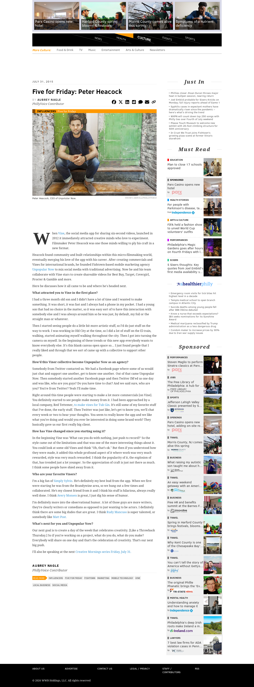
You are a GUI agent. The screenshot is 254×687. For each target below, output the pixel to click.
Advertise (71, 668)
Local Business (41, 585)
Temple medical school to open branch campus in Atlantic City (192, 301)
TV (81, 50)
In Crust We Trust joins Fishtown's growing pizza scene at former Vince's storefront (190, 135)
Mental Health (179, 597)
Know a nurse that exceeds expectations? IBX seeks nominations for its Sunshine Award (193, 316)
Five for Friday (67, 111)
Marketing (103, 578)
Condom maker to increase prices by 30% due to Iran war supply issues (194, 331)
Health (121, 38)
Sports (190, 38)
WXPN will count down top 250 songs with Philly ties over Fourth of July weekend (194, 117)
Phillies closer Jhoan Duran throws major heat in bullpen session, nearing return (193, 94)
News (98, 38)
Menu (38, 40)
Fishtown (89, 578)
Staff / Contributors (171, 670)
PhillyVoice (57, 40)
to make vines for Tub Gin (91, 405)
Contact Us (104, 668)
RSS (197, 668)
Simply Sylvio (63, 481)
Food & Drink (65, 50)
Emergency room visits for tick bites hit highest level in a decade (192, 294)
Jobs (173, 377)
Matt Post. (60, 517)
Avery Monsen (67, 495)
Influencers (46, 111)
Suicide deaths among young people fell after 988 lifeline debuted (192, 308)
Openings (176, 417)
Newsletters (157, 50)
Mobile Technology (122, 578)
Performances (179, 240)
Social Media (59, 585)
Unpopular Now (43, 269)
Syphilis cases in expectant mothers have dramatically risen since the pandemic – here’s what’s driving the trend (193, 109)
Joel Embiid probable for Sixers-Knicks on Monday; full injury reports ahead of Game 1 (194, 101)
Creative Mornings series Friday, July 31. (103, 552)
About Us (38, 668)
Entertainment (111, 50)
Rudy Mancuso (117, 512)
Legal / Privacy (140, 668)
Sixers (174, 260)
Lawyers (175, 638)
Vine (61, 233)
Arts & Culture (135, 50)
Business (175, 457)
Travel (174, 437)
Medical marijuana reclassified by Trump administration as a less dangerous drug (193, 325)
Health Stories (179, 199)
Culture (144, 38)
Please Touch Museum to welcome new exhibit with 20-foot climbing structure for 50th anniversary (193, 125)
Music (92, 50)
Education (176, 159)
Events (167, 38)
